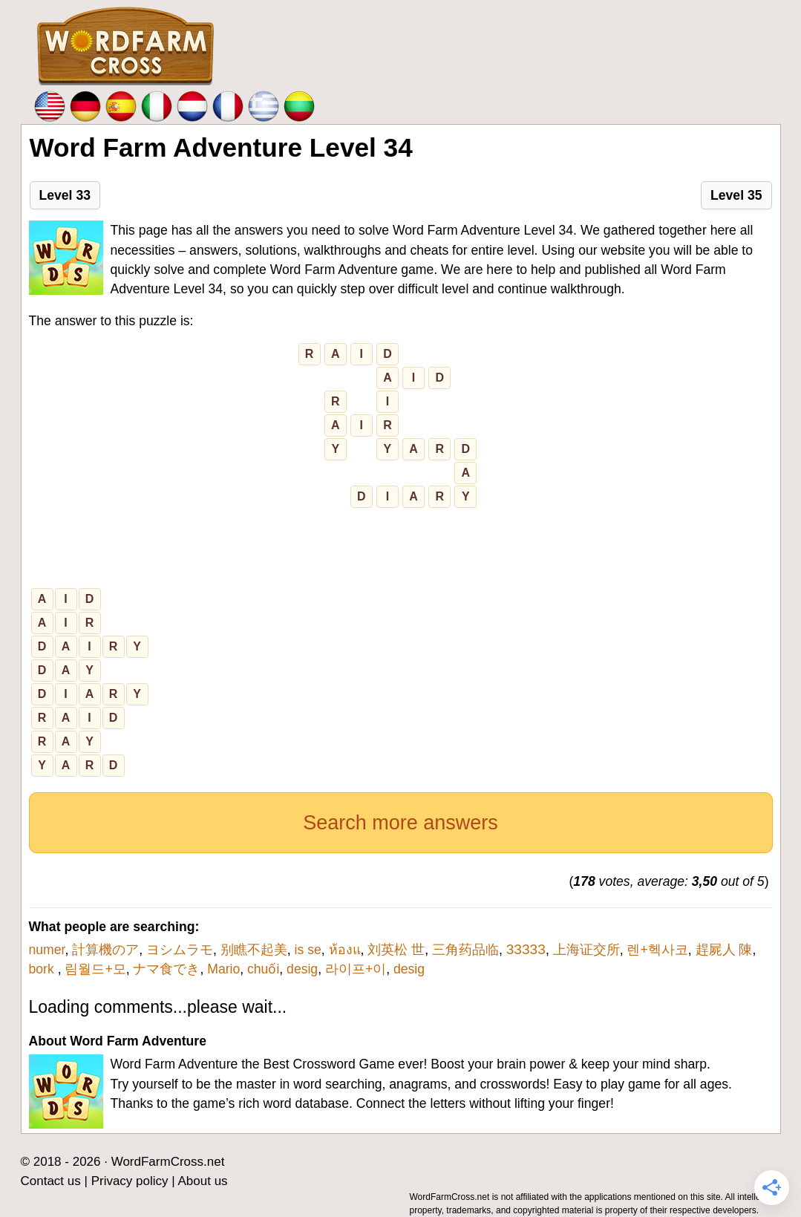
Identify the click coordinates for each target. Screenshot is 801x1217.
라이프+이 (355, 969)
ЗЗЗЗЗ (526, 949)
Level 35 (736, 195)
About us (203, 1181)
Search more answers (400, 823)
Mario (223, 969)
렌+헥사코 (657, 949)
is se (308, 949)
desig (302, 969)
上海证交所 (586, 949)
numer (47, 949)
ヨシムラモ (179, 949)
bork (43, 969)
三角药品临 (465, 949)
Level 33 (65, 195)
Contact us (51, 1181)
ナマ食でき (166, 969)
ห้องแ (345, 949)
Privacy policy (130, 1181)
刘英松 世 (396, 949)
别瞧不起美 (253, 949)
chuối (263, 969)
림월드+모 (95, 969)
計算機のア (105, 949)
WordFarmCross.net (168, 1162)
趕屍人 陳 (724, 949)
